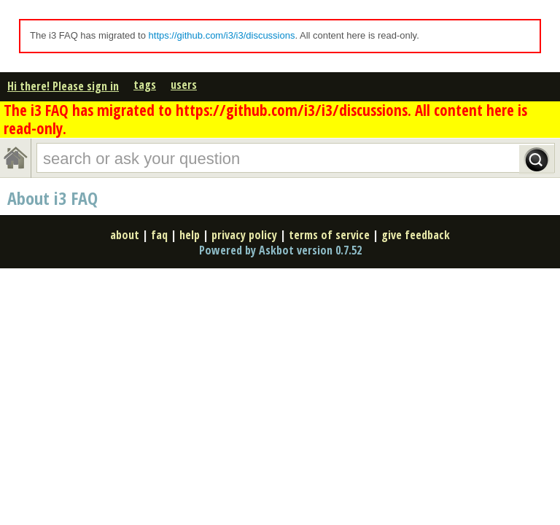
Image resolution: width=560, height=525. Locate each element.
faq (159, 235)
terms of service (329, 235)
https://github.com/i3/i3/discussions (222, 35)
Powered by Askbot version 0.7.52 (280, 250)
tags (144, 85)
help (189, 235)
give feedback (415, 235)
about (124, 235)
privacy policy (244, 235)
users (184, 85)
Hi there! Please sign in (63, 86)
